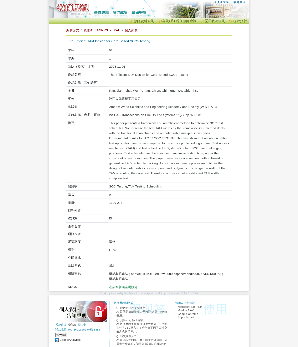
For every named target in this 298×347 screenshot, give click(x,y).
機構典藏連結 (118, 279)
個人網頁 (131, 30)
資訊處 (72, 324)
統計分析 (240, 21)
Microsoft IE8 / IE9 (190, 306)
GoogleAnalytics (70, 339)
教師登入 (239, 2)
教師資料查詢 (144, 21)
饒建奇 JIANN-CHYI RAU (101, 30)
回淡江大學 (221, 2)
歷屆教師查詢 (215, 21)
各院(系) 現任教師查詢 (179, 21)
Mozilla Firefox (187, 310)
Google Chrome (188, 313)
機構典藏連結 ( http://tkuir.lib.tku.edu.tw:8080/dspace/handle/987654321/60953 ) (166, 274)
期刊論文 (72, 30)
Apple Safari (186, 317)
